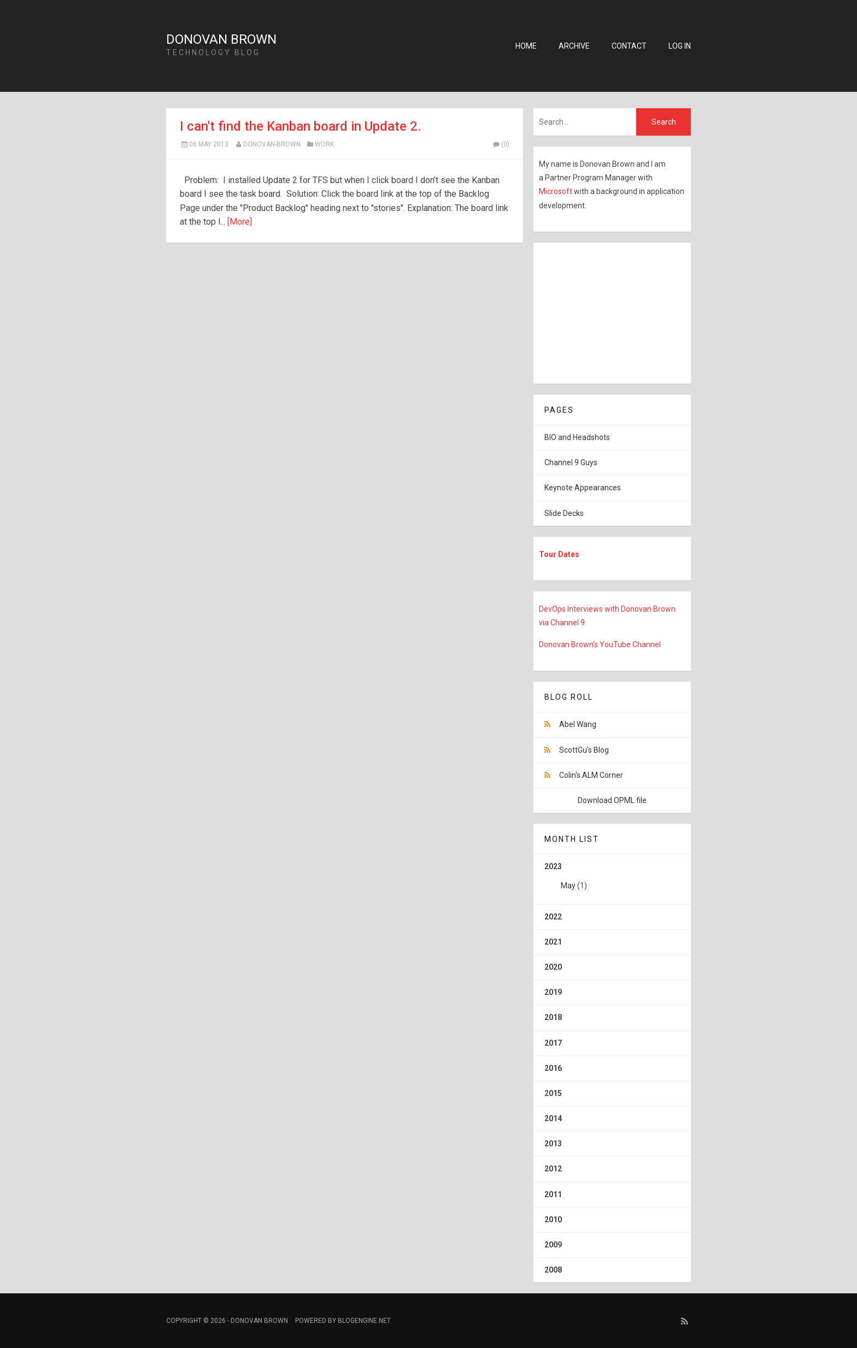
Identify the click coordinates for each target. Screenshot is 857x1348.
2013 (553, 1143)
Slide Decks (564, 513)
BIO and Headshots (577, 437)
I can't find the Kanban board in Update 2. (300, 126)
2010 (553, 1219)
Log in (679, 46)
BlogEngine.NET (364, 1320)
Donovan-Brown (272, 144)
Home (526, 46)
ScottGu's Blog (584, 750)
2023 (612, 880)
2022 (553, 916)
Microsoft (556, 191)
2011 (553, 1194)
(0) (500, 144)
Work (324, 144)
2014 (553, 1118)
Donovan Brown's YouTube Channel (600, 644)
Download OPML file (612, 800)
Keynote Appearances (582, 487)
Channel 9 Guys (570, 462)
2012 (553, 1168)
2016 (553, 1068)
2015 (553, 1093)
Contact (629, 46)
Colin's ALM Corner (591, 775)
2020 (553, 967)
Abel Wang (577, 724)
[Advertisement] (601, 311)
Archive (574, 46)
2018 (553, 1017)
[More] (239, 221)
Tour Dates (559, 554)
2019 (553, 992)
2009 (553, 1244)
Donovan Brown (221, 39)
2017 (553, 1043)
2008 (553, 1269)
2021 (553, 941)
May (568, 885)
